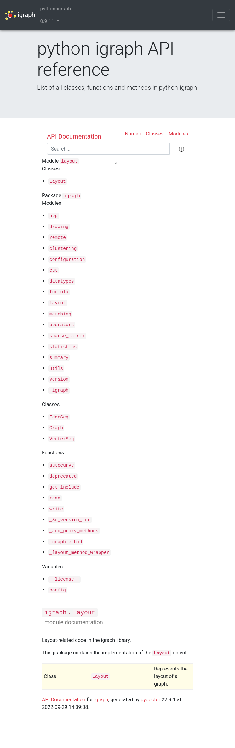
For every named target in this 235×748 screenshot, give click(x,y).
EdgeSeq (58, 417)
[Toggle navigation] (221, 15)
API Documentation (74, 136)
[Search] (108, 149)
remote (57, 237)
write (56, 509)
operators (61, 324)
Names (133, 134)
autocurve (61, 465)
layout (69, 161)
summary (58, 357)
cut (53, 270)
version (58, 379)
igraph (20, 15)
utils (56, 368)
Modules (178, 134)
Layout (57, 181)
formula (58, 292)
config (57, 590)
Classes (154, 134)
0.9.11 (47, 21)
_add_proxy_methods (73, 530)
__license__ (64, 579)
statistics (63, 346)
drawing (58, 226)
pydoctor (150, 700)
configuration (67, 259)
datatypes (61, 281)
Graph (56, 427)
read (54, 498)
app (53, 215)
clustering (63, 248)
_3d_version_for (69, 519)
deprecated (63, 476)
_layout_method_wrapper (79, 552)
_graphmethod (65, 541)
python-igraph (55, 9)
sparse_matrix (67, 335)
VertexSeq (61, 438)
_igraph (58, 390)
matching (60, 314)
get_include (64, 487)
